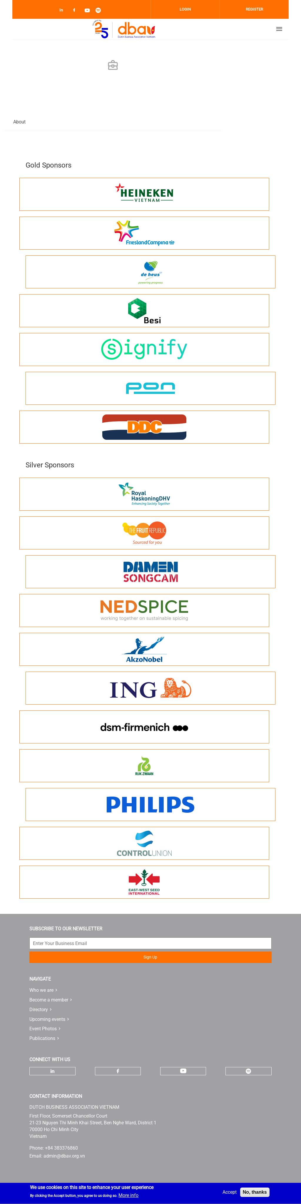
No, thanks (255, 1193)
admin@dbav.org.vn (64, 1156)
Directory (38, 1009)
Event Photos (43, 1028)
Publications (42, 1038)
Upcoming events (47, 1019)
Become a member (48, 1000)
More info (128, 1197)
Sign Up (150, 957)
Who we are (41, 990)
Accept (230, 1193)
